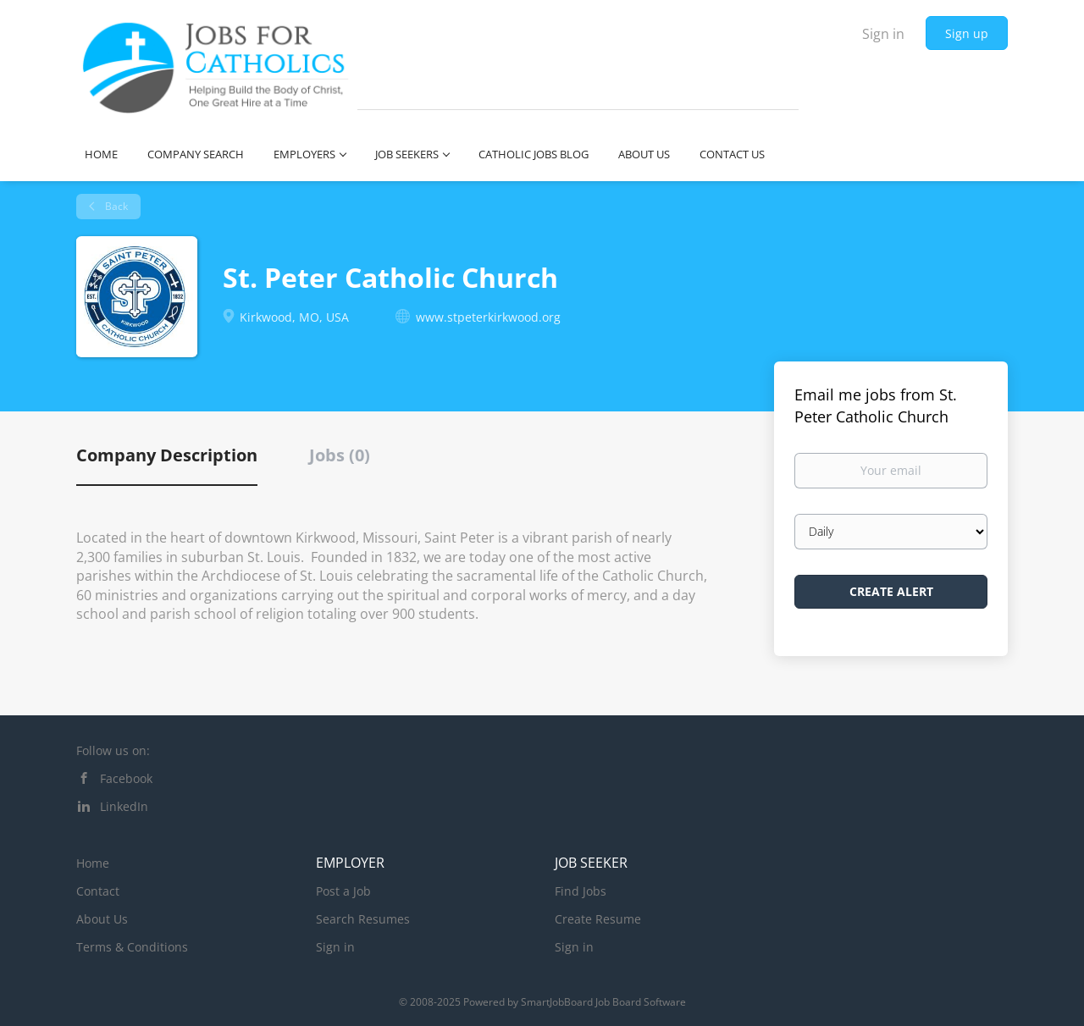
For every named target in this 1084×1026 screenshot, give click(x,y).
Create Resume (598, 919)
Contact (97, 891)
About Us (102, 919)
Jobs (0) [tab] (339, 455)
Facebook (126, 778)
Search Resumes (363, 919)
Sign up (966, 33)
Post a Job (343, 891)
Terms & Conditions (132, 947)
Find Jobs (580, 891)
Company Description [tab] (166, 455)
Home (92, 863)
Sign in (883, 34)
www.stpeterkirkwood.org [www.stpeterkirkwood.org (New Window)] (488, 317)
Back (115, 206)
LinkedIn (124, 806)
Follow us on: (113, 750)
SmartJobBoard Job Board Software (603, 1002)
